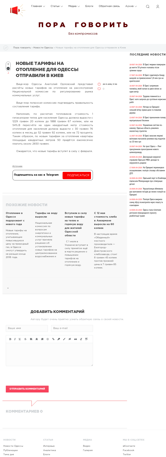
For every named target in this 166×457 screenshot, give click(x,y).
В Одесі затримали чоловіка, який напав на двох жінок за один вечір (145, 88)
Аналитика (49, 450)
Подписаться (78, 175)
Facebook (128, 450)
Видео (86, 446)
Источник (17, 166)
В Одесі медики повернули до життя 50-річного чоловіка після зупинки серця (147, 67)
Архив (131, 6)
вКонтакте (129, 446)
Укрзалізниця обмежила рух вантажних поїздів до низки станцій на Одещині (147, 191)
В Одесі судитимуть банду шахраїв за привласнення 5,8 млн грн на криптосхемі (146, 78)
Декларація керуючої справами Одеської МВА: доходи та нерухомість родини (145, 159)
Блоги (89, 6)
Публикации (10, 450)
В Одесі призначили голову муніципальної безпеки (147, 119)
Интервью (49, 446)
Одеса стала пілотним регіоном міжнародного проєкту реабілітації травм (145, 212)
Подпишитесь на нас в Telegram (36, 175)
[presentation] (31, 375)
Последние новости (148, 54)
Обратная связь (109, 6)
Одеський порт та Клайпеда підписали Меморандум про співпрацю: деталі (147, 181)
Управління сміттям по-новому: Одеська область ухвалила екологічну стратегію (146, 128)
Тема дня (8, 455)
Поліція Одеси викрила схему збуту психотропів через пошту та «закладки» (146, 202)
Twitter (127, 455)
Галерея (88, 450)
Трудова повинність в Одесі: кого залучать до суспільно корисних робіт (147, 99)
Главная (38, 6)
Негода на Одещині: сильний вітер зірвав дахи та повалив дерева (145, 109)
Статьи (57, 6)
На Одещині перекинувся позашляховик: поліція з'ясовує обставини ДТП (147, 170)
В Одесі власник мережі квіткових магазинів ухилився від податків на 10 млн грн (147, 138)
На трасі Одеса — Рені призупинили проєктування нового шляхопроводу (145, 149)
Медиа (74, 6)
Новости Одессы (13, 446)
